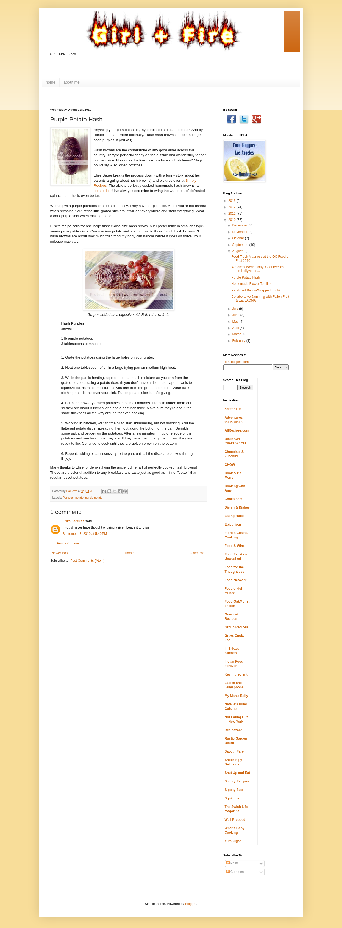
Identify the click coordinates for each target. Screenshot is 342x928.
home (50, 82)
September (240, 245)
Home (129, 553)
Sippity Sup (234, 790)
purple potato (93, 497)
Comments (236, 872)
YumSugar (233, 841)
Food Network (236, 580)
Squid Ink (232, 798)
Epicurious (233, 524)
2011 (232, 213)
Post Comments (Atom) (87, 561)
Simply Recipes (237, 781)
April (236, 328)
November (240, 232)
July (235, 309)
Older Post (197, 553)
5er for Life (233, 409)
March (237, 334)
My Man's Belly (236, 696)
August (237, 251)
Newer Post (60, 553)
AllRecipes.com (237, 430)
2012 (232, 207)
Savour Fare (234, 751)
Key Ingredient (236, 674)
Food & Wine (235, 546)
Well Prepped (235, 820)
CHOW (230, 465)
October (238, 238)
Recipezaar (233, 730)
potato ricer (103, 191)
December (240, 225)
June (236, 315)
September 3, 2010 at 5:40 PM (85, 534)
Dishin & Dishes (237, 507)
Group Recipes (236, 627)
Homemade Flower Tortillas (251, 284)
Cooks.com (234, 499)
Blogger (190, 904)
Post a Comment (69, 543)
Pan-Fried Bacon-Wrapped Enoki (255, 290)
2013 (232, 201)
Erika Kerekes (73, 521)
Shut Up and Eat (237, 773)
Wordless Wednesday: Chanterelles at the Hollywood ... (259, 269)
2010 (232, 220)
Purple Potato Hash (245, 277)
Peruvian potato (73, 497)
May (235, 321)
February (239, 341)
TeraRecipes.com (236, 362)
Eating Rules (235, 516)
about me (72, 82)
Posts (232, 863)
